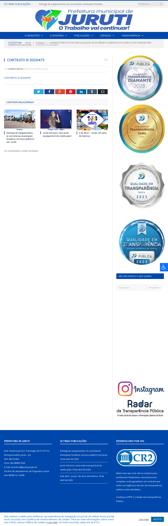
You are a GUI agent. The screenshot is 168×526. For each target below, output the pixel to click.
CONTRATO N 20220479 (17, 77)
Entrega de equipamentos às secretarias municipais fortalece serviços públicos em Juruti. (72, 4)
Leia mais (52, 522)
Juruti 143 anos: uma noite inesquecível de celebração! (57, 134)
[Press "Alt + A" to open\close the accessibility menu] (164, 267)
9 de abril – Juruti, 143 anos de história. (79, 476)
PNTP (130, 497)
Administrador (15, 69)
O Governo (57, 35)
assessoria (151, 477)
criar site (136, 473)
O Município (32, 35)
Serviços (105, 35)
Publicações (82, 35)
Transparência (130, 35)
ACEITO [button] (157, 519)
